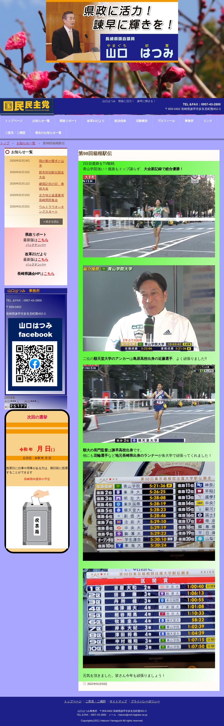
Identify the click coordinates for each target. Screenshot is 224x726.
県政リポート (68, 120)
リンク (207, 120)
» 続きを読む (51, 221)
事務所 (189, 120)
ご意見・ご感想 (15, 132)
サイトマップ (118, 701)
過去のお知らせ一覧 (48, 132)
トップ (4, 143)
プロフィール (166, 120)
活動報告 (142, 120)
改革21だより (96, 120)
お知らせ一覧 (26, 143)
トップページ (73, 701)
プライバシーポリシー (145, 701)
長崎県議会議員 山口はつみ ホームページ (27, 120)
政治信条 (120, 120)
